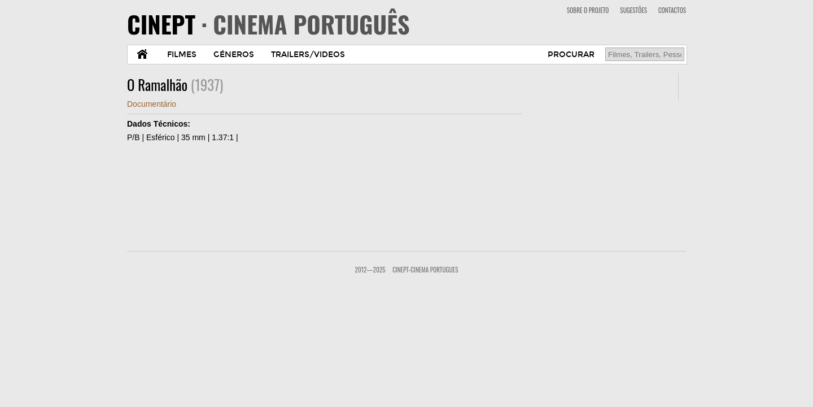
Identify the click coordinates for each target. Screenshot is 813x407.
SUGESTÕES (633, 10)
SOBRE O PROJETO (588, 10)
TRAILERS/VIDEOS (308, 54)
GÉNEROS (233, 54)
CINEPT (268, 23)
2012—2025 (370, 269)
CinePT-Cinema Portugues (425, 269)
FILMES (181, 54)
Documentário (151, 104)
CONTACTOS (672, 10)
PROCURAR (571, 54)
